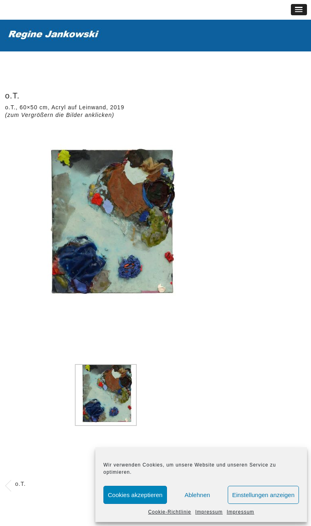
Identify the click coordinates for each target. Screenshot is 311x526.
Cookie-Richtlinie (169, 512)
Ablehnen (197, 494)
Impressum (208, 512)
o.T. (20, 484)
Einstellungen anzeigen (263, 494)
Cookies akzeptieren (135, 494)
